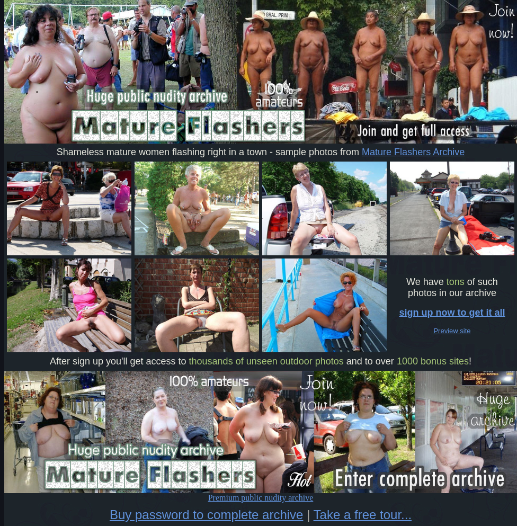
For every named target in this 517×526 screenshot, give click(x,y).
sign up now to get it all (452, 312)
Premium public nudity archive (260, 494)
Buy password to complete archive (207, 514)
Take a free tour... (363, 514)
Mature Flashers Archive (413, 152)
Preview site (451, 331)
